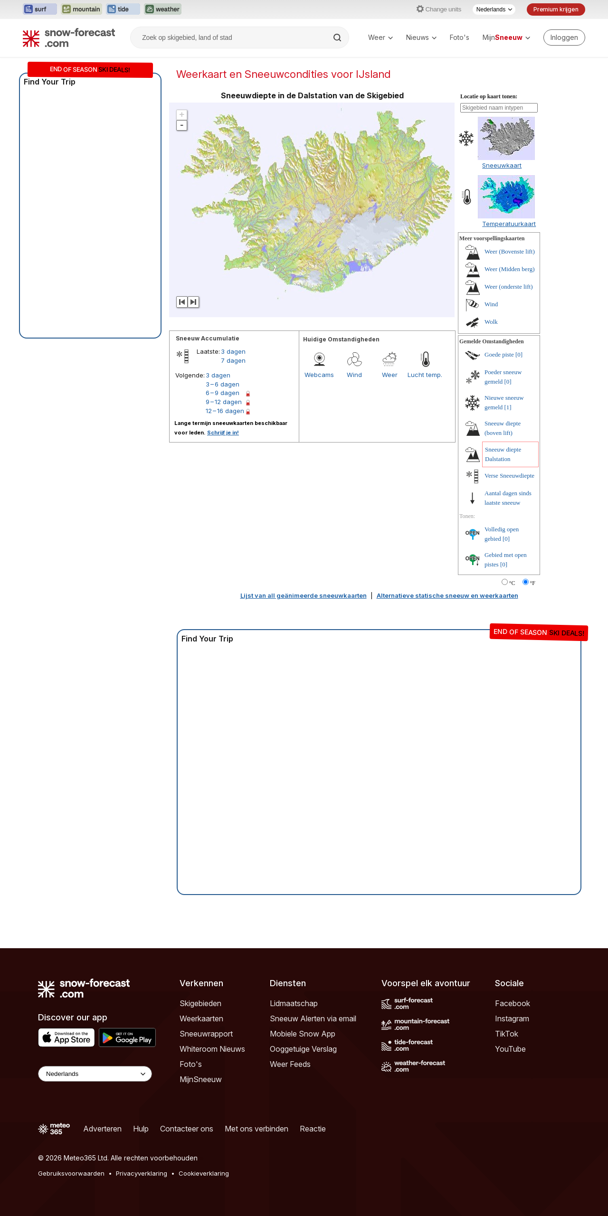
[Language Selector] (95, 1074)
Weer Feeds (290, 1064)
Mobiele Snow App (302, 1033)
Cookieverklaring (204, 1173)
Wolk (491, 321)
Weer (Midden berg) (509, 269)
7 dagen (233, 360)
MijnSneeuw (201, 1079)
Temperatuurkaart (509, 223)
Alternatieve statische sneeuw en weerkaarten (447, 595)
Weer (380, 37)
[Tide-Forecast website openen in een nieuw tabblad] (123, 9)
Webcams (319, 374)
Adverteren (102, 1128)
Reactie (313, 1128)
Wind (354, 374)
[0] (518, 354)
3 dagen (233, 351)
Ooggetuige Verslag (303, 1049)
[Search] (338, 37)
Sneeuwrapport (206, 1033)
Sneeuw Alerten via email (313, 1018)
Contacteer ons (186, 1128)
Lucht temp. (425, 374)
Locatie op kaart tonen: (488, 96)
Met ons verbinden (256, 1128)
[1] (508, 407)
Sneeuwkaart (502, 165)
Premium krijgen (556, 9)
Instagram (512, 1018)
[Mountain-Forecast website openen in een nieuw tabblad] (81, 9)
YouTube (510, 1049)
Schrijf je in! (223, 432)
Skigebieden (200, 1003)
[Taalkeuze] (494, 9)
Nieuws (421, 37)
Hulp (141, 1128)
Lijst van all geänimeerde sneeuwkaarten (303, 595)
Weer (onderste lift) (508, 286)
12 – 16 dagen (225, 411)
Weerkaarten (201, 1018)
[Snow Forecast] (69, 37)
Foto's (459, 37)
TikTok (506, 1033)
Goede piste (499, 354)
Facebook (512, 1003)
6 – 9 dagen (222, 392)
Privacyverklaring (141, 1173)
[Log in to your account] (564, 37)
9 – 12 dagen (224, 401)
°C (512, 583)
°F (532, 583)
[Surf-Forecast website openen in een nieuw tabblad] (40, 9)
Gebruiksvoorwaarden (71, 1173)
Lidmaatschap (294, 1003)
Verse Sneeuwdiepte (509, 475)
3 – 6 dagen (222, 384)
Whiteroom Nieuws (212, 1049)
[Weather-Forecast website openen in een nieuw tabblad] (162, 9)
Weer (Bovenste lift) (509, 251)
